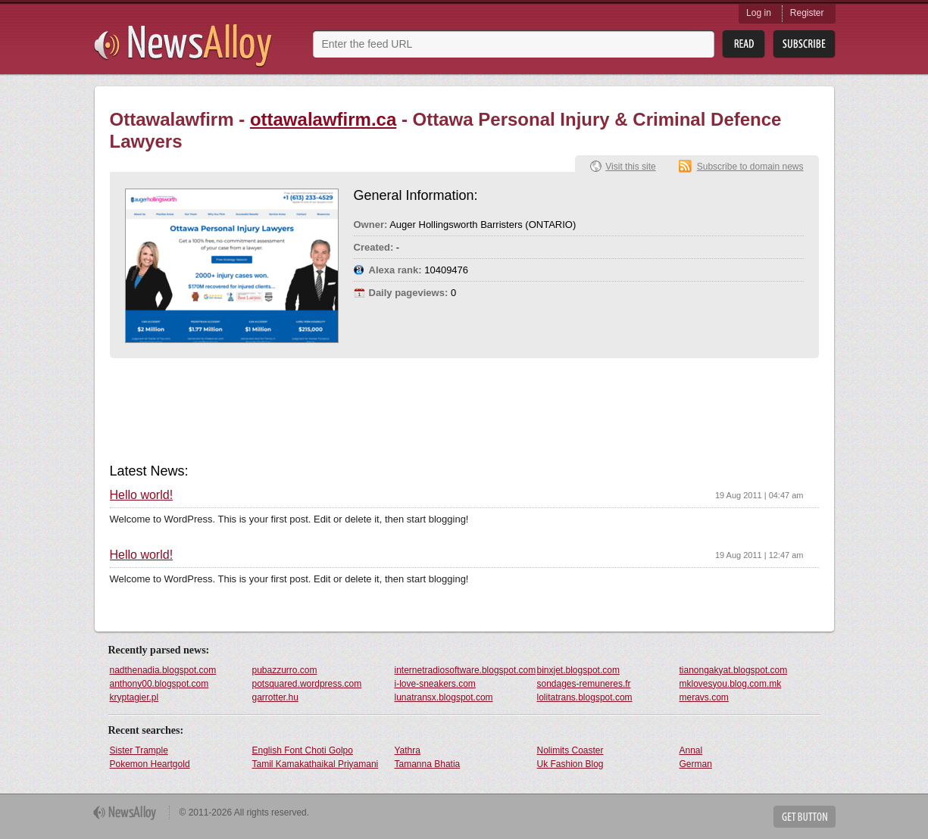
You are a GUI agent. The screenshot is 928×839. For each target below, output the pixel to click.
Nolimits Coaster (570, 750)
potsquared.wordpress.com (307, 683)
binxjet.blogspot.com (578, 670)
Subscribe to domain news (750, 166)
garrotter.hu (275, 697)
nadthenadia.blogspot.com (163, 670)
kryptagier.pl (134, 697)
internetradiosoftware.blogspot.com (465, 670)
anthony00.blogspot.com (159, 683)
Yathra (407, 750)
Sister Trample (139, 750)
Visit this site (630, 166)
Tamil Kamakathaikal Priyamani (315, 764)
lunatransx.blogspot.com (444, 697)
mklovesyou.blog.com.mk (731, 683)
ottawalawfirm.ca (323, 119)
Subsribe (804, 44)
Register (807, 13)
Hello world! (141, 495)
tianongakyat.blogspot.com (734, 670)
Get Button (804, 817)
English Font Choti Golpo (302, 750)
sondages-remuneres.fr (584, 683)
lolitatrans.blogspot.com (585, 697)
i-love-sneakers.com (435, 683)
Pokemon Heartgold (150, 764)
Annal (691, 750)
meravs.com (704, 697)
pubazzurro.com (284, 670)
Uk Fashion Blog (570, 764)
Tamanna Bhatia (428, 764)
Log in (758, 13)
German (696, 764)
